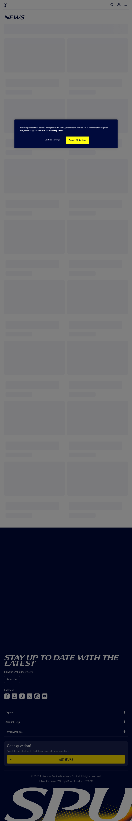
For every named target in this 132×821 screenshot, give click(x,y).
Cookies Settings (52, 140)
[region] (66, 133)
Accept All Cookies (77, 140)
